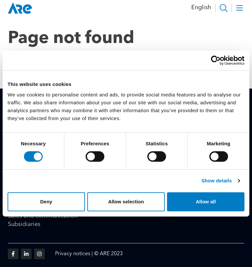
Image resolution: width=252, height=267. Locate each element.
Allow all (206, 201)
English (201, 7)
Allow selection (126, 201)
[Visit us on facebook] (13, 254)
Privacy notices (72, 254)
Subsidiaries (24, 224)
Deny (46, 201)
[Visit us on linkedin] (26, 254)
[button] (223, 7)
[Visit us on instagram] (39, 254)
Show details (216, 180)
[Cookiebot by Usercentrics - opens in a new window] (215, 60)
